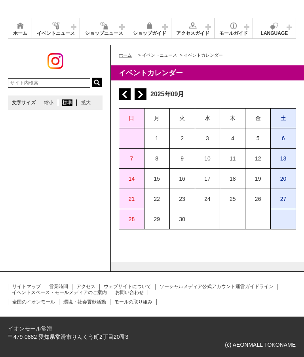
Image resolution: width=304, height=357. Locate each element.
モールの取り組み (133, 302)
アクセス (85, 286)
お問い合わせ (129, 292)
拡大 (86, 102)
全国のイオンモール (33, 302)
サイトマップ (26, 286)
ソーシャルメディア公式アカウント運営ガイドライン (217, 286)
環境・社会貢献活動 (84, 302)
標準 (67, 102)
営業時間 (58, 286)
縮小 (48, 102)
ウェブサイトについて (127, 286)
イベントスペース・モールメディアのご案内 (59, 292)
